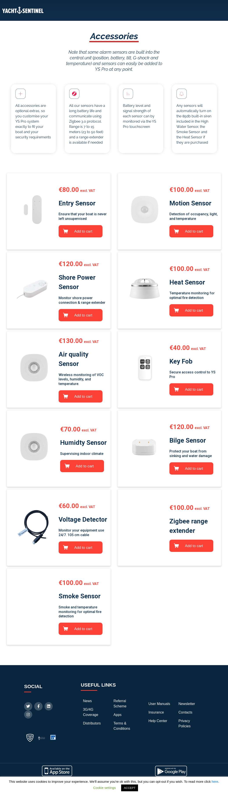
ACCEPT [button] (129, 788)
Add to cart (83, 231)
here (215, 781)
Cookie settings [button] (104, 788)
